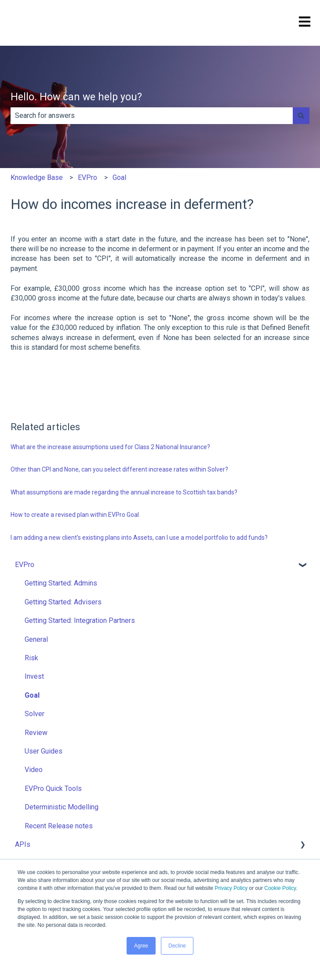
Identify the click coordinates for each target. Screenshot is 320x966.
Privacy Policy (231, 888)
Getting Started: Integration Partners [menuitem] (80, 620)
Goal (119, 177)
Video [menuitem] (34, 769)
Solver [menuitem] (34, 714)
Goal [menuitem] (32, 695)
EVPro (87, 177)
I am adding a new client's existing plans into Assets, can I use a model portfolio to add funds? (139, 537)
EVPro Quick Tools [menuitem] (53, 788)
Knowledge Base (37, 177)
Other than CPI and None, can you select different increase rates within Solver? (119, 469)
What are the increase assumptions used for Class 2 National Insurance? (110, 446)
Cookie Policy (280, 888)
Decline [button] (177, 946)
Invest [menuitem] (34, 676)
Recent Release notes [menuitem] (59, 826)
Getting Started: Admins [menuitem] (61, 583)
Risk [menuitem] (31, 658)
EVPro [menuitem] (24, 564)
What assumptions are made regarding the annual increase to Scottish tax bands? (124, 492)
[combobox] (152, 115)
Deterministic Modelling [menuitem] (61, 807)
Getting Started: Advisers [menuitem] (63, 602)
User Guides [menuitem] (43, 751)
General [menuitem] (36, 639)
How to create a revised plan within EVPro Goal (75, 514)
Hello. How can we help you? (76, 97)
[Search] (301, 115)
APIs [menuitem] (22, 844)
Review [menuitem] (36, 732)
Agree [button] (141, 946)
